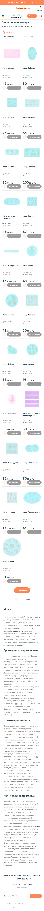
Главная (4, 26)
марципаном (17, 631)
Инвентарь (12, 26)
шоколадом (28, 628)
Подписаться (35, 896)
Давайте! (32, 16)
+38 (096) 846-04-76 (31, 875)
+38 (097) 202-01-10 (22, 879)
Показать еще (22, 590)
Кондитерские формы (25, 26)
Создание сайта (22, 908)
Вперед (28, 599)
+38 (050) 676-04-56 (12, 875)
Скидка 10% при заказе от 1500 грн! (22, 2)
